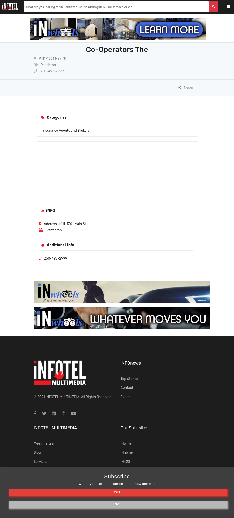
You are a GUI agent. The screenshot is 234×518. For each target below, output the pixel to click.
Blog (37, 453)
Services (40, 462)
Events (126, 397)
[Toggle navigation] (232, 7)
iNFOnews (131, 363)
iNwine (126, 443)
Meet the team (45, 443)
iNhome (127, 453)
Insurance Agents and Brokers (66, 131)
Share (185, 88)
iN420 (125, 462)
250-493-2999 (49, 71)
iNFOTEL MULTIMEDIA (62, 397)
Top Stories (129, 379)
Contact (127, 388)
